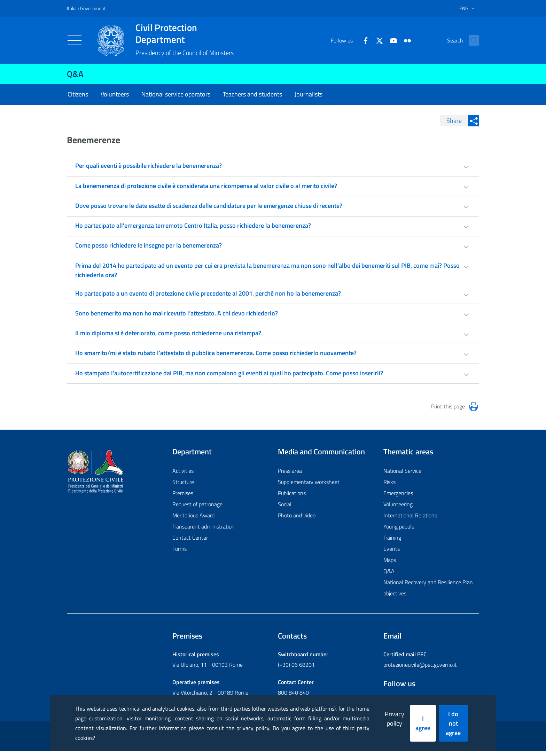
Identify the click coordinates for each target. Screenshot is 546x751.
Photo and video (296, 515)
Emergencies (398, 493)
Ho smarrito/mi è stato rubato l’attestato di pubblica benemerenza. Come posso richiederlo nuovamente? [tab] (216, 353)
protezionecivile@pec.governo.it (420, 664)
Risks (389, 482)
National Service (402, 471)
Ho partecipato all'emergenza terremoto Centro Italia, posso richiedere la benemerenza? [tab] (193, 225)
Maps (389, 560)
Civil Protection (184, 33)
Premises (182, 493)
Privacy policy (394, 718)
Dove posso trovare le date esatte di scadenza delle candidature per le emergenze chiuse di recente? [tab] (208, 205)
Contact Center (190, 537)
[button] (470, 40)
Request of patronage (197, 504)
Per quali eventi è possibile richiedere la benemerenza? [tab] (148, 165)
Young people (398, 526)
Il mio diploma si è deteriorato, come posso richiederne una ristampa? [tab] (168, 333)
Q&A (75, 74)
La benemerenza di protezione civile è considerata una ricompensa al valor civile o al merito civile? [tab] (206, 185)
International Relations (410, 515)
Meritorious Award (193, 515)
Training (392, 537)
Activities (183, 471)
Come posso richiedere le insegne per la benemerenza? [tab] (148, 245)
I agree (422, 723)
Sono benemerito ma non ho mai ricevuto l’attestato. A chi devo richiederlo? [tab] (176, 313)
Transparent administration (203, 526)
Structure (183, 482)
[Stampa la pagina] (473, 406)
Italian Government (86, 8)
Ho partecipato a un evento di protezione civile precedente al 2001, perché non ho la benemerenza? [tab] (208, 293)
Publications (292, 493)
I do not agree (453, 723)
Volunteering (398, 504)
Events (391, 549)
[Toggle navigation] (74, 40)
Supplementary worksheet (309, 482)
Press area (290, 471)
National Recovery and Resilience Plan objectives (428, 587)
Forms (179, 549)
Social (284, 504)
